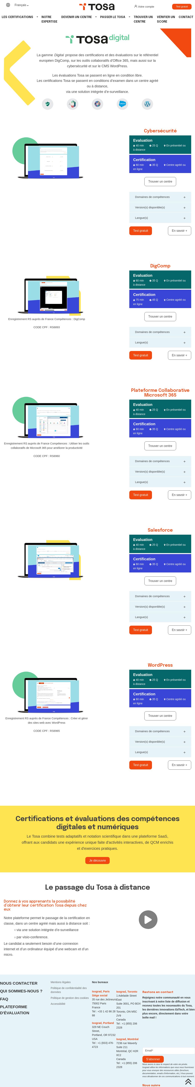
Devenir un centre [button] (76, 17)
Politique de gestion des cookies (70, 997)
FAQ (4, 999)
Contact (186, 17)
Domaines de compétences (160, 196)
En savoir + (179, 230)
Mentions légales (61, 982)
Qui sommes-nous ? (21, 991)
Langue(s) (160, 217)
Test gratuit (182, 6)
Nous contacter (19, 983)
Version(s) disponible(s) (160, 207)
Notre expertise (49, 19)
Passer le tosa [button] (112, 17)
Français (20, 5)
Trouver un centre (143, 19)
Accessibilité (58, 1003)
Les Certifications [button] (17, 17)
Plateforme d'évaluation (14, 1010)
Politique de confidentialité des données (69, 990)
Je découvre (97, 860)
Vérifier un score (166, 19)
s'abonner (153, 1059)
